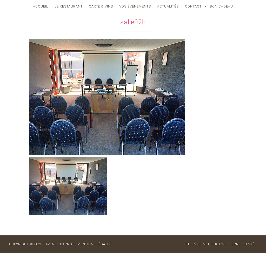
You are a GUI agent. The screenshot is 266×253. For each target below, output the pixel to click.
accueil (40, 6)
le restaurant (69, 6)
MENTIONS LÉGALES (94, 244)
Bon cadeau (221, 6)
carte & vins (101, 6)
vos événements (135, 6)
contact (193, 6)
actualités (168, 6)
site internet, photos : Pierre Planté (219, 244)
